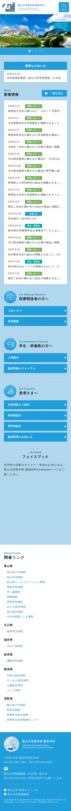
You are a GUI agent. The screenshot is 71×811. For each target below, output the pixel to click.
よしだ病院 (14, 690)
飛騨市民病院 (15, 660)
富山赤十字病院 (16, 572)
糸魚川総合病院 (16, 675)
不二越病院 (13, 592)
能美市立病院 (15, 631)
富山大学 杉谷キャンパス (22, 790)
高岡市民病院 (15, 601)
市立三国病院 (15, 646)
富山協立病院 (15, 611)
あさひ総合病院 (16, 606)
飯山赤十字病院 (16, 705)
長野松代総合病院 (17, 714)
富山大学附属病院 (18, 794)
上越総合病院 (15, 685)
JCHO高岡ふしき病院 (20, 616)
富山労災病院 (15, 577)
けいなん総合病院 (18, 680)
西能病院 (12, 597)
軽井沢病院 (13, 710)
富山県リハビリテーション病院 (26, 582)
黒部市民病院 (15, 587)
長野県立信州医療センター (23, 719)
